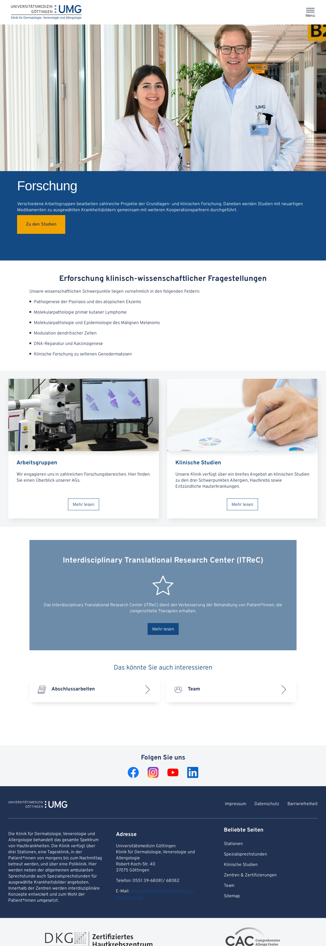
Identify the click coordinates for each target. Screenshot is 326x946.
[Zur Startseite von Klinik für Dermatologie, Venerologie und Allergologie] (37, 805)
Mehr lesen (83, 505)
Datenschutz (266, 804)
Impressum (235, 804)
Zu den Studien (41, 224)
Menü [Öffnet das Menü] (310, 15)
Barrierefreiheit (302, 804)
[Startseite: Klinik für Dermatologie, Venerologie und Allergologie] (46, 12)
